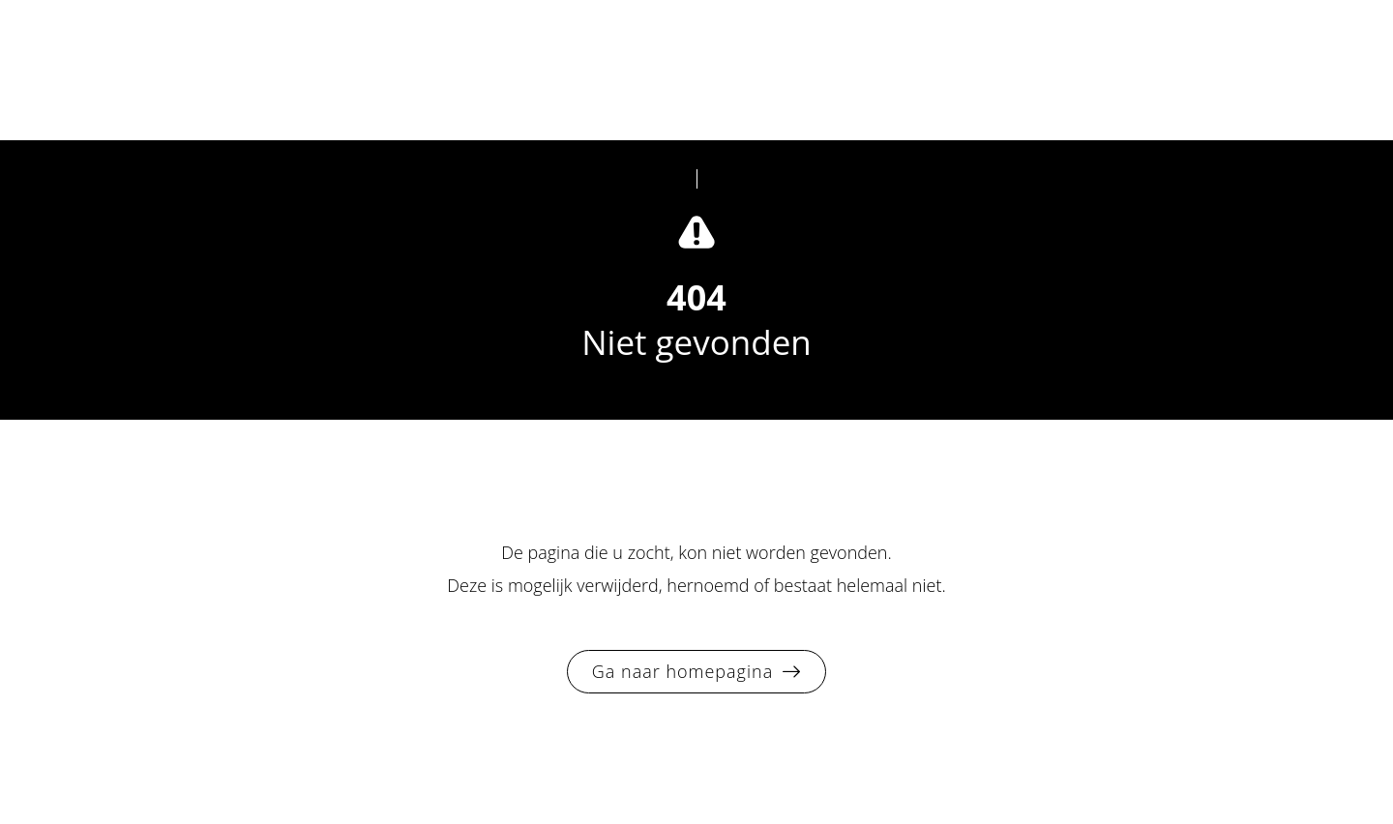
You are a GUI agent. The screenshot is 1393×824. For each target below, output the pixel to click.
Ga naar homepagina (682, 671)
